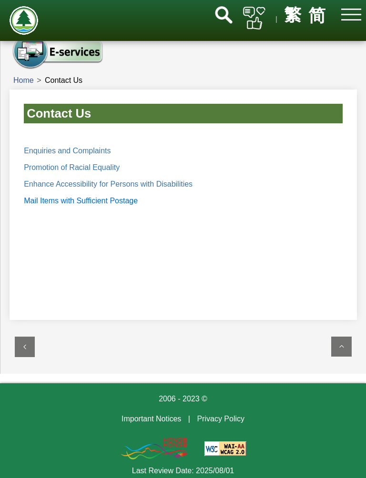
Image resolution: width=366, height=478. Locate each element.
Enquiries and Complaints (67, 151)
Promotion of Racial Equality (72, 167)
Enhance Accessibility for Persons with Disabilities (108, 184)
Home (23, 80)
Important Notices (151, 419)
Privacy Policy (220, 419)
